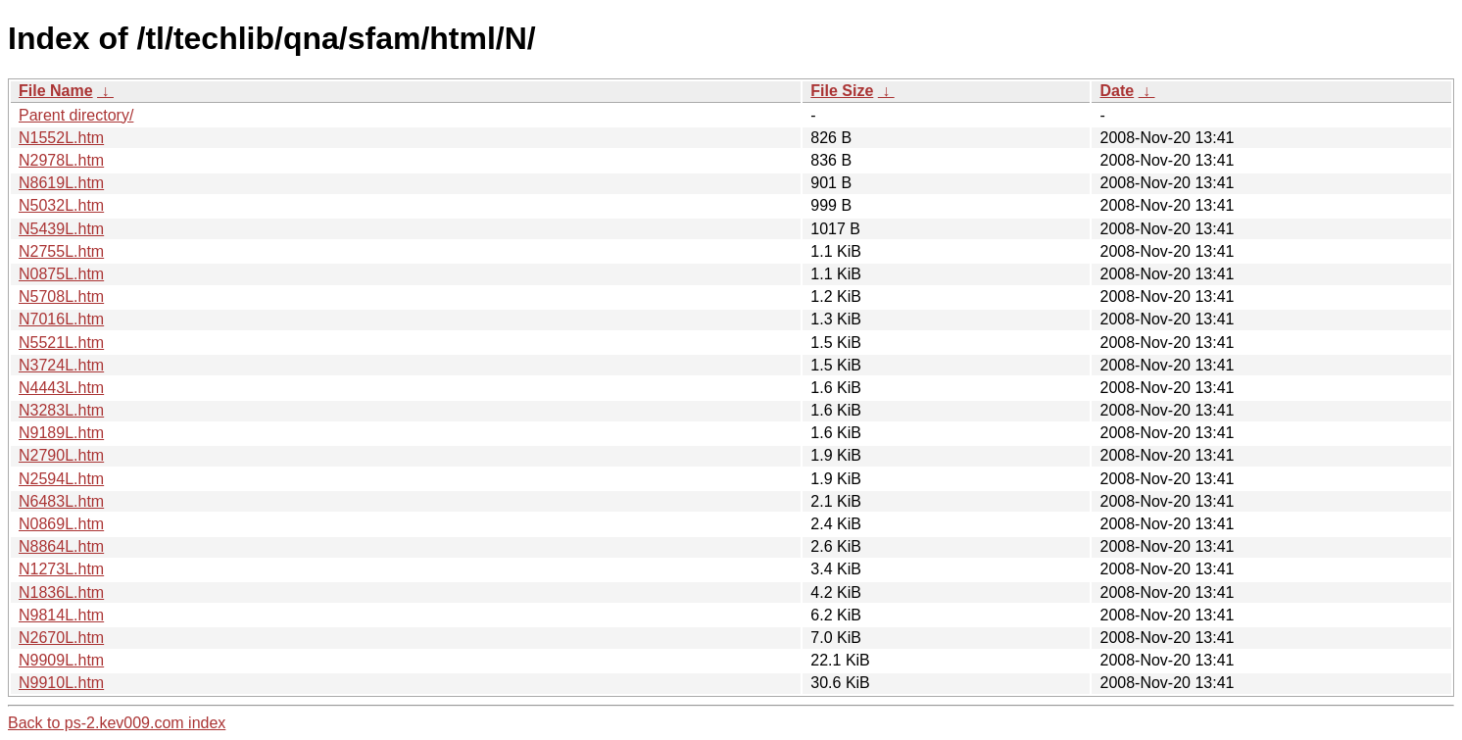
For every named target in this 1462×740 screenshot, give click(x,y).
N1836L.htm (61, 592)
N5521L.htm (61, 342)
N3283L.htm (61, 410)
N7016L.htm (61, 319)
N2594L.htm (61, 478)
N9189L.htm (61, 432)
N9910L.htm (61, 682)
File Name (56, 90)
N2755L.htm (61, 251)
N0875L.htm (61, 274)
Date (1116, 90)
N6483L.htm (61, 501)
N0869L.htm (61, 524)
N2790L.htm (61, 455)
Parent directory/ (76, 115)
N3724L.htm (61, 365)
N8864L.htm (61, 546)
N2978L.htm (61, 160)
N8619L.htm (61, 182)
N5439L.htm (61, 229)
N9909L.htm (61, 660)
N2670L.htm (61, 637)
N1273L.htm (61, 569)
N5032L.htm (61, 205)
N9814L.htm (61, 615)
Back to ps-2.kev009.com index (116, 723)
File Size (841, 90)
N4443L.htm (61, 387)
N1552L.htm (61, 137)
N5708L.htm (61, 296)
